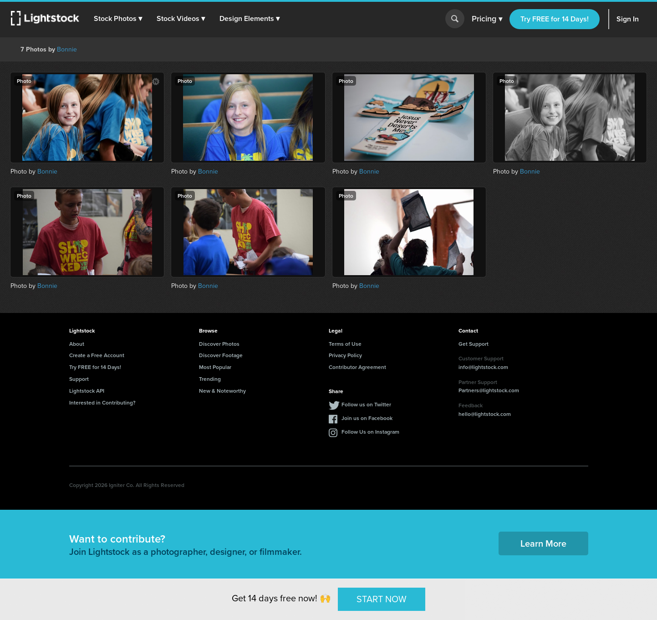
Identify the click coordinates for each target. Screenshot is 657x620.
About (76, 344)
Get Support (473, 344)
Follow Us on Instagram (370, 432)
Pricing (487, 19)
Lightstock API (86, 391)
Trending (210, 379)
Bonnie (67, 49)
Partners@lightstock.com (488, 390)
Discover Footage (221, 355)
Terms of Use (345, 344)
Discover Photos (219, 344)
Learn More (543, 543)
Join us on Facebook (366, 418)
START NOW (382, 599)
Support (79, 379)
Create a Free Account (96, 355)
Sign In (627, 19)
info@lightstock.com (483, 367)
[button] (118, 19)
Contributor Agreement (357, 367)
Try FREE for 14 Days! (554, 19)
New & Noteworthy (222, 391)
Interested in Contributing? (102, 402)
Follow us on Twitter (366, 404)
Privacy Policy (345, 355)
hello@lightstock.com (484, 414)
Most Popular (215, 367)
